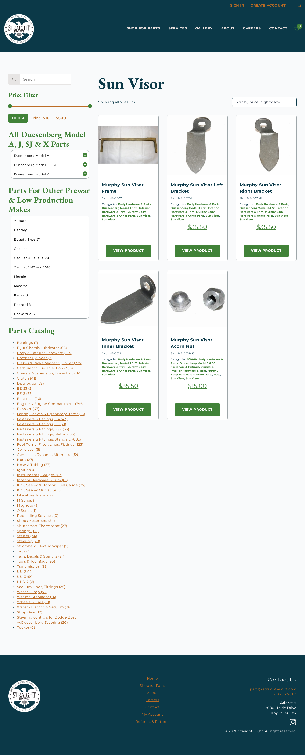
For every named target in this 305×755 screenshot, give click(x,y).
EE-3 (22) (25, 394)
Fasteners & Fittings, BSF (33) (43, 429)
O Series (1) (26, 511)
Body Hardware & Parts (134, 204)
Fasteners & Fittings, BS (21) (41, 424)
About (228, 28)
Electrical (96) (29, 399)
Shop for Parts (143, 28)
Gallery (204, 28)
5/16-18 (192, 359)
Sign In (237, 5)
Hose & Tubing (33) (33, 465)
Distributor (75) (30, 383)
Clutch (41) (26, 378)
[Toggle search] (299, 5)
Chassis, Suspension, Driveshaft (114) (49, 373)
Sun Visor (143, 215)
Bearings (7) (27, 343)
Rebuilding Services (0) (37, 516)
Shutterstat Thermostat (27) (42, 526)
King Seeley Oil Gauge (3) (39, 490)
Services (177, 28)
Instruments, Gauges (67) (39, 475)
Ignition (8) (27, 470)
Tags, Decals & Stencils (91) (40, 556)
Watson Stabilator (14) (36, 597)
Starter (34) (27, 536)
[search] (14, 79)
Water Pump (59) (32, 592)
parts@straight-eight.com (273, 689)
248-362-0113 (285, 694)
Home (152, 678)
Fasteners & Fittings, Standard (192, 366)
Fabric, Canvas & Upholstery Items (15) (51, 414)
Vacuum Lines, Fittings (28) (41, 587)
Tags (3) (23, 551)
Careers (252, 28)
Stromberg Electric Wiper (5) (42, 546)
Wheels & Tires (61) (33, 602)
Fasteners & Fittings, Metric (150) (46, 434)
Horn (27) (25, 460)
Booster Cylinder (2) (34, 358)
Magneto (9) (28, 505)
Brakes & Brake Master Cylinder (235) (49, 363)
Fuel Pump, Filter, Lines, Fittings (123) (50, 444)
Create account (268, 5)
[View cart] (297, 29)
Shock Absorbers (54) (36, 521)
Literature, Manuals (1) (36, 495)
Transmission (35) (32, 567)
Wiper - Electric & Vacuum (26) (44, 607)
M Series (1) (27, 500)
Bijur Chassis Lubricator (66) (42, 348)
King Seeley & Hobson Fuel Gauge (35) (51, 485)
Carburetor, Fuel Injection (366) (45, 368)
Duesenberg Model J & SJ (120, 208)
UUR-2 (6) (25, 582)
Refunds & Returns (153, 722)
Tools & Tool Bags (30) (36, 561)
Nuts (217, 374)
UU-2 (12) (25, 572)
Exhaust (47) (28, 409)
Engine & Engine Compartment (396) (50, 404)
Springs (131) (28, 531)
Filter (18, 118)
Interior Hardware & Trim (188, 370)
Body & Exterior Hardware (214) (44, 353)
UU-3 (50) (25, 577)
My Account (152, 714)
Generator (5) (28, 450)
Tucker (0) (26, 628)
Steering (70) (28, 541)
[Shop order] (264, 102)
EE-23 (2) (25, 389)
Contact (278, 28)
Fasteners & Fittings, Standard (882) (49, 439)
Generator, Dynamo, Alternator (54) (48, 455)
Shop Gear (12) (29, 612)
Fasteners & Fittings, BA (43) (42, 419)
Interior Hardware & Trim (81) (42, 480)
